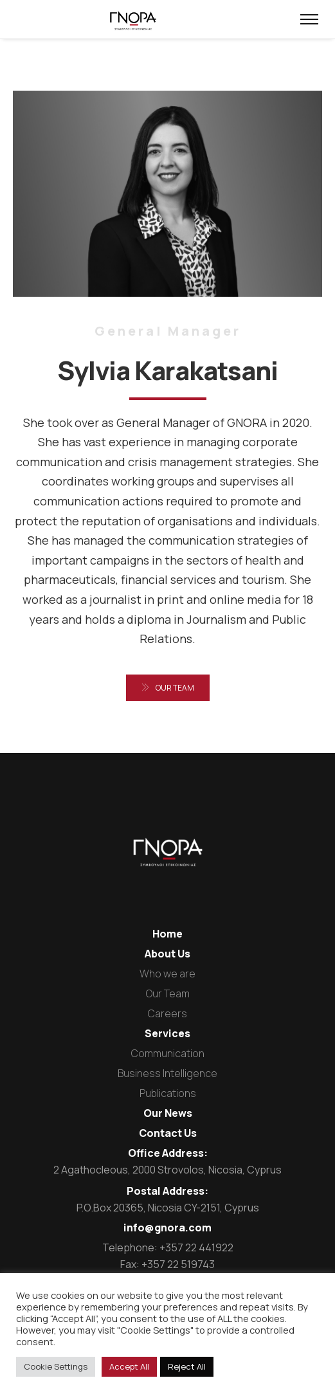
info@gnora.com (167, 1227)
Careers (167, 1013)
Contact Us (168, 1133)
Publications (168, 1093)
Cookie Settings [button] (55, 1366)
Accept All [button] (129, 1366)
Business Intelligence (167, 1073)
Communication (167, 1053)
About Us (167, 954)
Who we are (167, 973)
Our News (167, 1113)
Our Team (168, 993)
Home (167, 934)
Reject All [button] (187, 1366)
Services (167, 1033)
